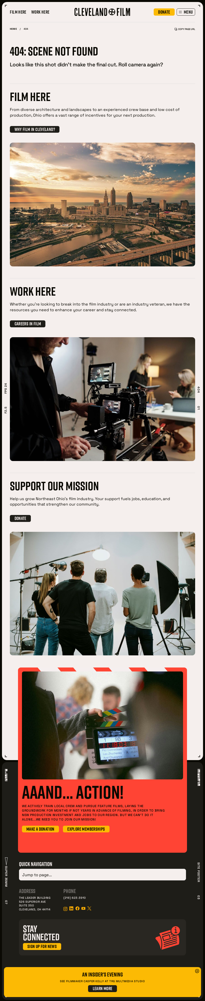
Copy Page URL (185, 29)
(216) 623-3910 (74, 897)
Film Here (18, 12)
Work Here (40, 12)
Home (13, 29)
